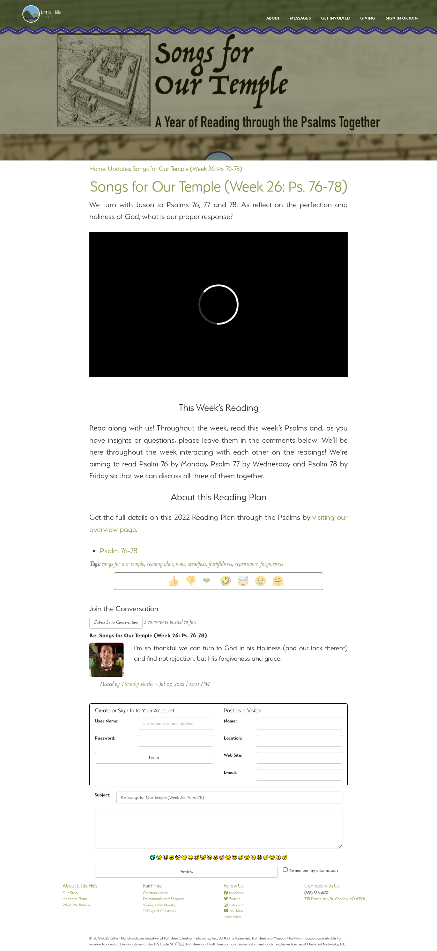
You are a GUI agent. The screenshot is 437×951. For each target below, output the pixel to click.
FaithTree (152, 886)
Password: (105, 738)
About (273, 18)
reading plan (160, 564)
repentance (246, 564)
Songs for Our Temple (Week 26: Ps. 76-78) (187, 168)
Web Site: (233, 755)
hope (180, 564)
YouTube (233, 911)
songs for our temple (123, 564)
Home (97, 168)
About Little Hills (79, 886)
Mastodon (232, 917)
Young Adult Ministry (159, 905)
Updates (119, 168)
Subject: (102, 795)
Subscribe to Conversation (116, 622)
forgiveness (271, 564)
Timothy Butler (137, 684)
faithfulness (220, 564)
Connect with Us (322, 886)
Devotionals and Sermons (163, 899)
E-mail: (230, 772)
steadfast (197, 564)
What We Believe (76, 905)
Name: (230, 721)
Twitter (232, 899)
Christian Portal (155, 893)
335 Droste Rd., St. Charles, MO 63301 (334, 899)
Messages (300, 18)
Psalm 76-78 (119, 550)
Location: (233, 738)
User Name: (106, 721)
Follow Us (234, 886)
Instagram (234, 905)
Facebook (234, 893)
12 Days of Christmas (159, 911)
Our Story (70, 893)
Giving (367, 18)
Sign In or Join (402, 18)
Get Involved (335, 18)
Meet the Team (74, 899)
